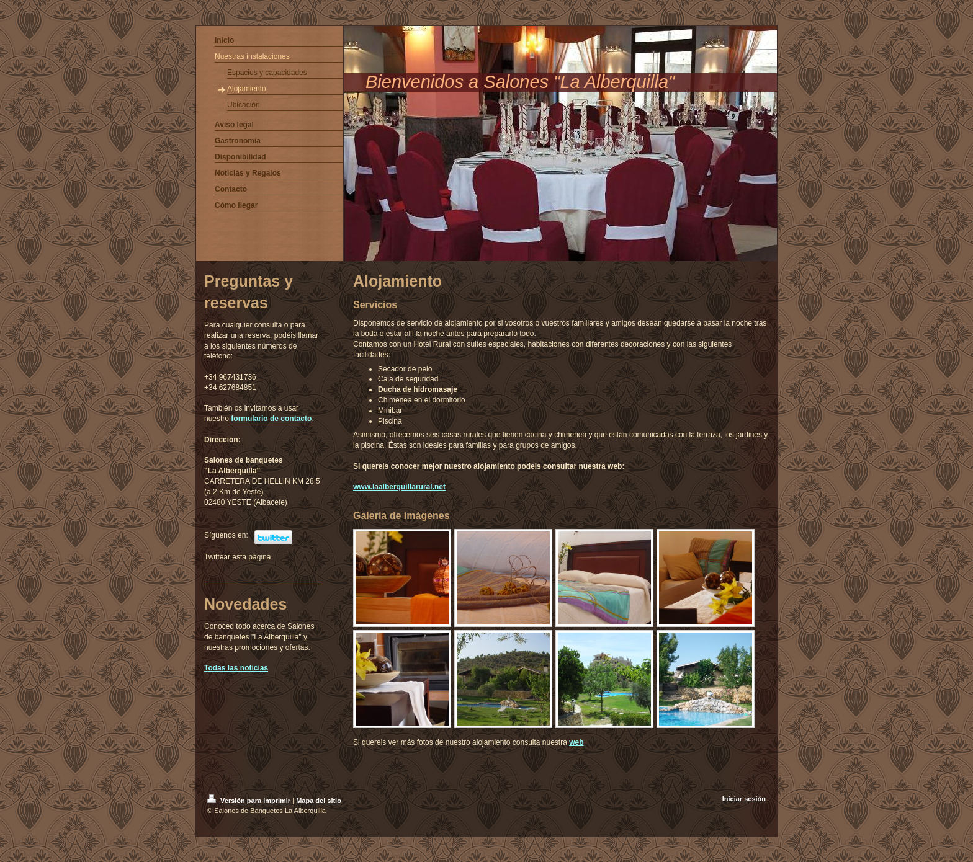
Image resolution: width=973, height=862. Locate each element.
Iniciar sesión (744, 798)
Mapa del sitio (318, 800)
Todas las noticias (236, 668)
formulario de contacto (271, 418)
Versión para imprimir (249, 800)
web (576, 742)
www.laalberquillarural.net (399, 486)
